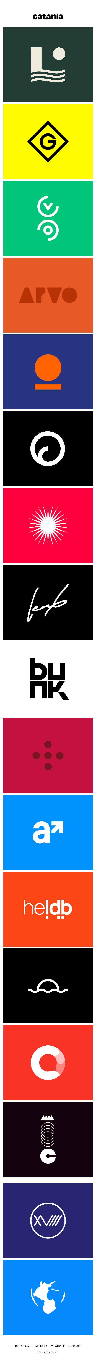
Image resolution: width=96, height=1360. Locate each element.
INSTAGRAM (24, 1346)
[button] (91, 4)
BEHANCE (75, 1346)
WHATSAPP (60, 1346)
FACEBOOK (40, 1346)
